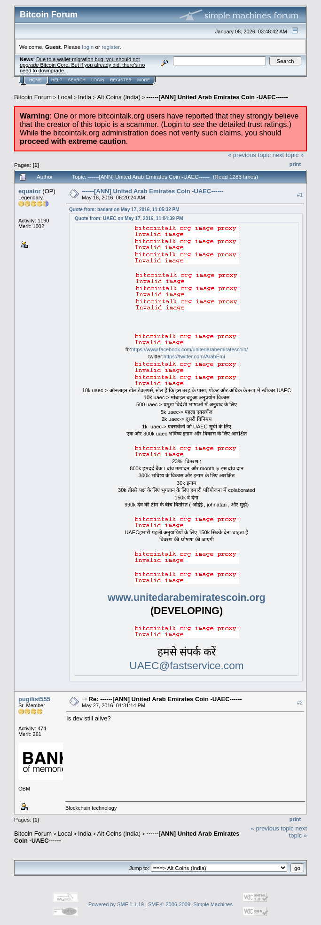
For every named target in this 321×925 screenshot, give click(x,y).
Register (121, 80)
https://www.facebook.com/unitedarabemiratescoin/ (189, 349)
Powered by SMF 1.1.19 (116, 904)
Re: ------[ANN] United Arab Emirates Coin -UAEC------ (165, 699)
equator (29, 191)
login (88, 47)
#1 (300, 195)
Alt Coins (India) (119, 97)
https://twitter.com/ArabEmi (194, 356)
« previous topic (249, 154)
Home (35, 80)
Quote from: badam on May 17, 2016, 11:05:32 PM (124, 209)
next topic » (288, 154)
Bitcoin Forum (33, 97)
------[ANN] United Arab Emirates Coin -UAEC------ (217, 97)
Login (97, 80)
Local (65, 97)
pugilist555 (34, 699)
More (143, 80)
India (84, 97)
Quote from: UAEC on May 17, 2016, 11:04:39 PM (129, 218)
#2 (300, 702)
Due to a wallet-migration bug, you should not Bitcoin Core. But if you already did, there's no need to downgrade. (82, 64)
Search (77, 80)
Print (295, 164)
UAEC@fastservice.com (186, 665)
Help (57, 80)
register (110, 47)
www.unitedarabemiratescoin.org (187, 597)
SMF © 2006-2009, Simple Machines (190, 904)
